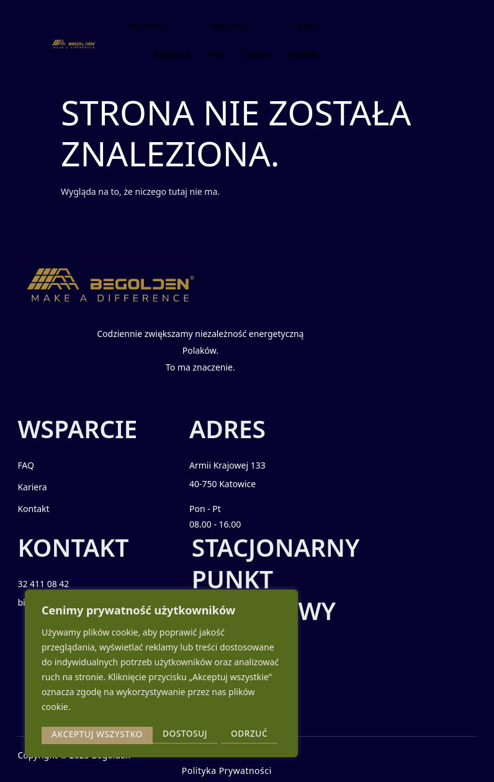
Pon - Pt (194, 517)
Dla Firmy (245, 26)
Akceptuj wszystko (225, 734)
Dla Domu (161, 26)
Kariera (256, 54)
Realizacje (172, 54)
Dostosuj (73, 734)
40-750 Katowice (212, 492)
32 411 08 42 (323, 474)
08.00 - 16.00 (204, 533)
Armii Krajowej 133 (217, 474)
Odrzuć (137, 734)
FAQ (216, 54)
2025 (80, 762)
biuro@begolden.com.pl (346, 492)
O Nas (308, 26)
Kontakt (303, 54)
